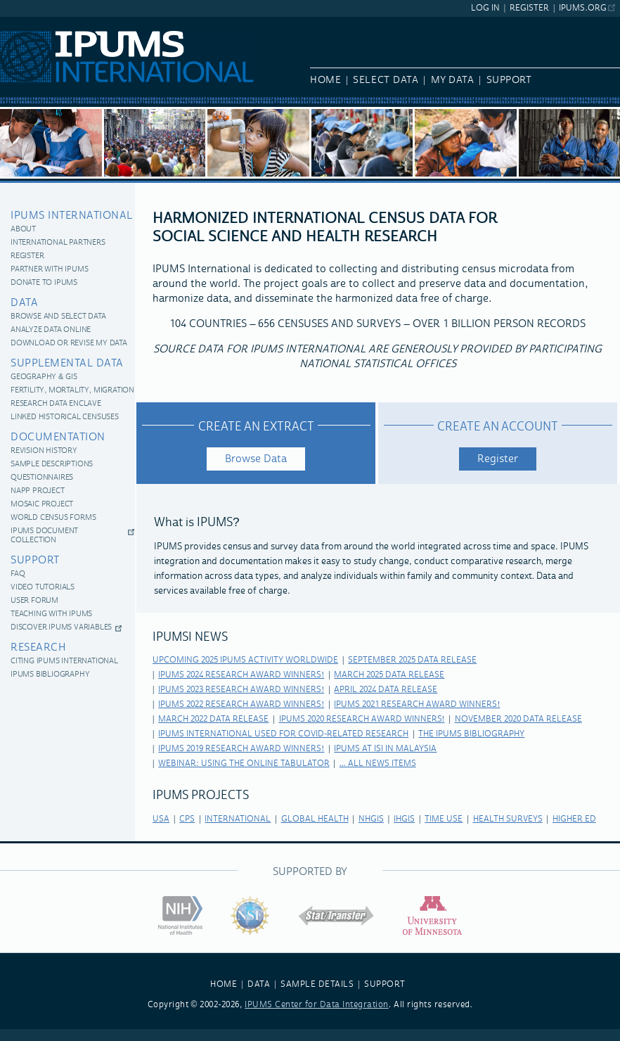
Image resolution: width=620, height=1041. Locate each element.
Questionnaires (42, 478)
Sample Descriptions (52, 464)
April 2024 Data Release (385, 689)
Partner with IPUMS (49, 269)
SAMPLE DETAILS (317, 984)
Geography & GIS (44, 377)
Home (325, 80)
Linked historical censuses (65, 417)
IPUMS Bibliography (50, 674)
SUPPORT (385, 984)
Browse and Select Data (58, 316)
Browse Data (256, 459)
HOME (223, 984)
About (23, 229)
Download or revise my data (69, 343)
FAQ (18, 574)
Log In (485, 8)
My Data (452, 80)
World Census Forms (53, 518)
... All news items (378, 763)
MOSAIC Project (42, 504)
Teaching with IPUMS (51, 614)
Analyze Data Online (51, 330)
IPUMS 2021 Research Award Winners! (417, 704)
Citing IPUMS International (64, 661)
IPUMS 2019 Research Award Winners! (241, 748)
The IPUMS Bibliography (471, 734)
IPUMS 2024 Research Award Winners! (241, 675)
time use (444, 819)
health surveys (508, 819)
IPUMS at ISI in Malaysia (385, 748)
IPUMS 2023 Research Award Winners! (241, 689)
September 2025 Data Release (412, 660)
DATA (258, 984)
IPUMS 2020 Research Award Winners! (362, 719)
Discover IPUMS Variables (61, 627)
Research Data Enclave (56, 404)
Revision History (44, 451)
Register (529, 8)
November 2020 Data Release (518, 719)
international (238, 819)
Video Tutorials (43, 587)
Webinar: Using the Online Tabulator (243, 763)
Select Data (385, 80)
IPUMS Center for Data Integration (317, 1005)
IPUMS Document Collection (44, 536)
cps (187, 819)
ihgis (404, 819)
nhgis (371, 819)
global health (315, 819)
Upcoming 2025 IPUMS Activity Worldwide (245, 660)
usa (161, 819)
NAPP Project (38, 491)
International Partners (58, 243)
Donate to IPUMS (44, 283)
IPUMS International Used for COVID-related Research (283, 734)
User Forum (34, 601)
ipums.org (582, 8)
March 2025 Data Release (389, 675)
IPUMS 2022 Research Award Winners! (241, 704)
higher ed (574, 819)
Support (509, 80)
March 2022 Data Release (213, 719)
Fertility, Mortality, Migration (72, 390)
